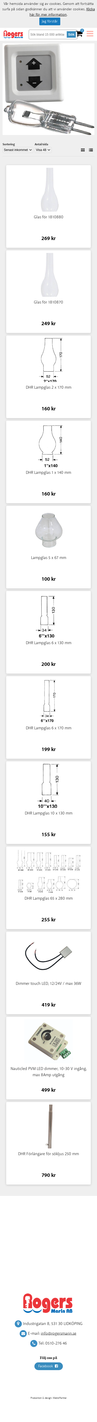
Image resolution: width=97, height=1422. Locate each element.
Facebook (48, 1366)
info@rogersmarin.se (58, 1333)
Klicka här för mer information (62, 12)
